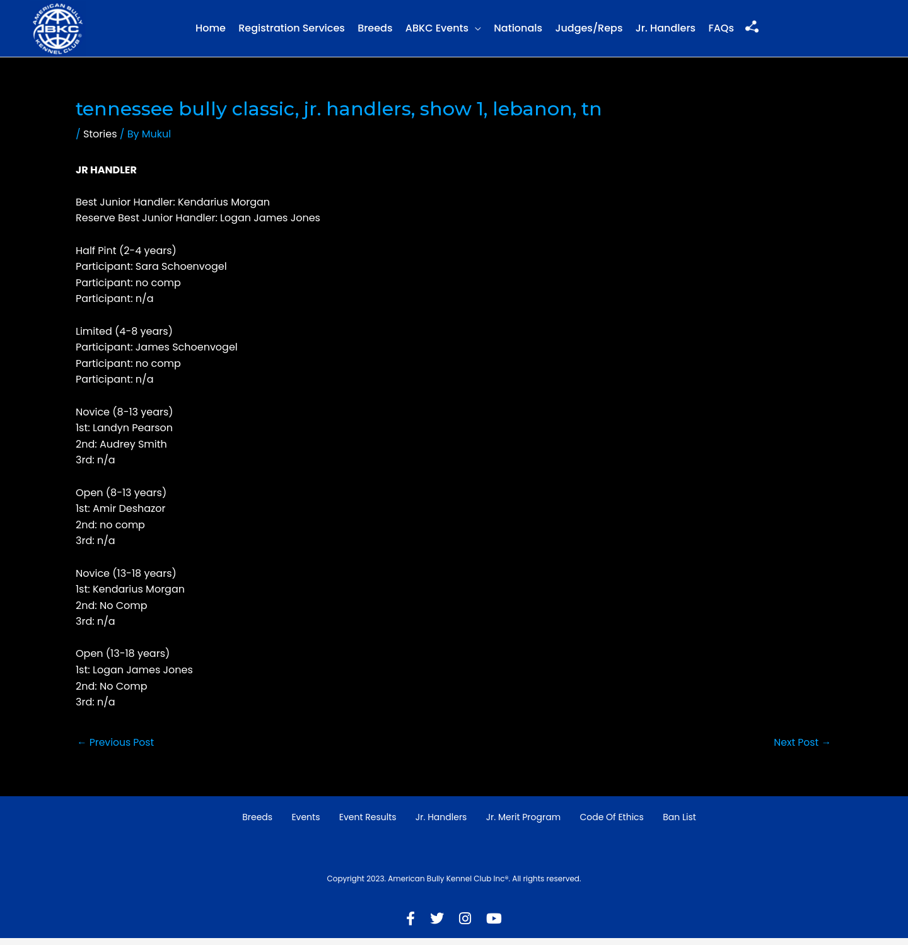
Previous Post (116, 748)
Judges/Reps (588, 32)
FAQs (721, 32)
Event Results (368, 824)
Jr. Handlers (666, 32)
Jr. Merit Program (523, 824)
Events (305, 824)
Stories (100, 141)
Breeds (375, 32)
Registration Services (291, 32)
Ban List (679, 824)
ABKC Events (437, 32)
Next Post (801, 748)
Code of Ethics (611, 824)
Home (210, 32)
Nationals (518, 32)
